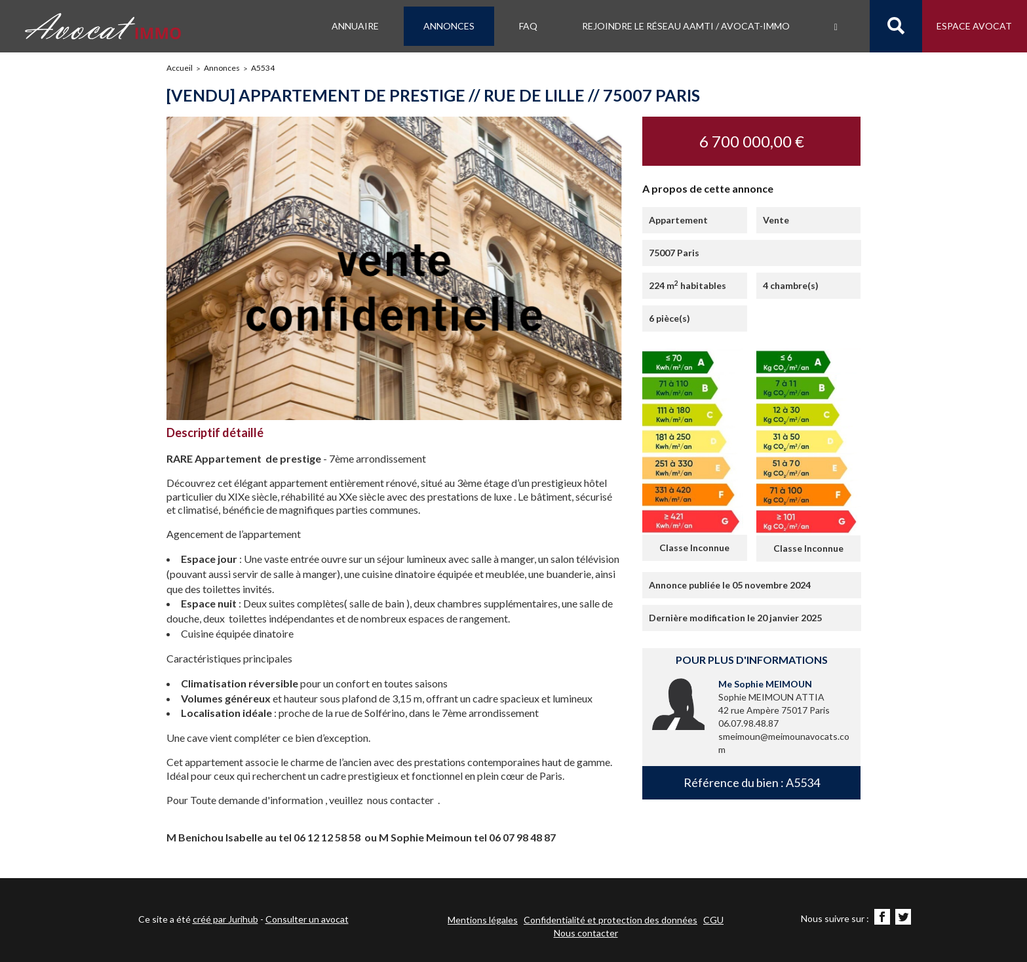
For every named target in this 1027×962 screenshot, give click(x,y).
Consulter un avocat (307, 919)
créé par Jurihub (225, 919)
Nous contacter (586, 932)
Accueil (179, 68)
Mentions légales (483, 919)
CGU (713, 919)
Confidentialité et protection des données (610, 919)
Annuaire (355, 25)
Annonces (449, 25)
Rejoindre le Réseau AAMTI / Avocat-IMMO (686, 25)
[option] (394, 268)
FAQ (528, 25)
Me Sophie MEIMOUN (765, 683)
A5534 (263, 68)
